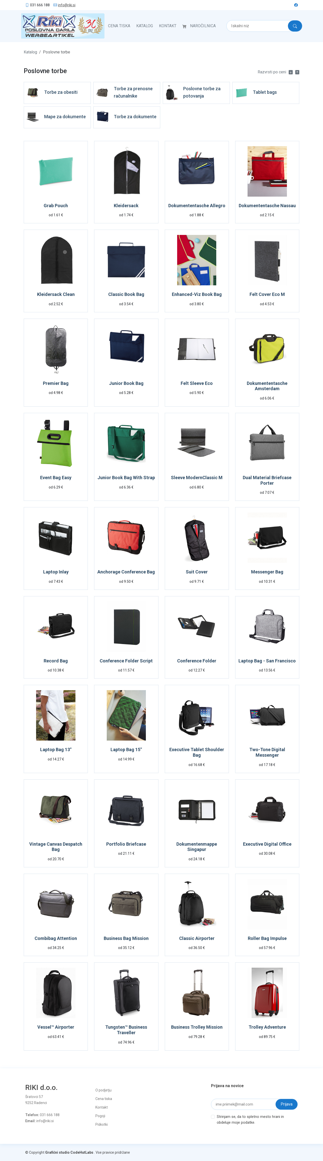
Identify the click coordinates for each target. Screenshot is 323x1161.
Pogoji (100, 1115)
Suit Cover (197, 571)
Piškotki (101, 1124)
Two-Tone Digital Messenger (267, 752)
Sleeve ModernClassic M (197, 477)
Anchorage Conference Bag (126, 571)
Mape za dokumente (65, 116)
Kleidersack (126, 205)
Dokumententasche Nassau (267, 205)
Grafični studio (57, 1152)
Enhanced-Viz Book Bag (197, 294)
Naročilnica (203, 25)
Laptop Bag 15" (126, 749)
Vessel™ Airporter (55, 1027)
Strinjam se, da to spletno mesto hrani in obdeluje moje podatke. (250, 1119)
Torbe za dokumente (135, 116)
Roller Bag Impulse (267, 938)
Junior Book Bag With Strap (126, 477)
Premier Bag (56, 383)
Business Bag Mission (126, 938)
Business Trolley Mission (197, 1027)
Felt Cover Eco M (267, 294)
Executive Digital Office (267, 843)
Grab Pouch (56, 205)
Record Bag (56, 660)
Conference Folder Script (126, 660)
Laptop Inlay (56, 571)
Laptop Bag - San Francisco (267, 660)
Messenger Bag (267, 571)
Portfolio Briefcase (126, 843)
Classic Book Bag (126, 294)
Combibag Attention (56, 938)
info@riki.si (66, 5)
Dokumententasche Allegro (196, 205)
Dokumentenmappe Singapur (196, 846)
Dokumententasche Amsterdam (267, 385)
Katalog (144, 25)
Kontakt (167, 25)
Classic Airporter (196, 938)
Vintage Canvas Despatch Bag (55, 846)
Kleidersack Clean (56, 294)
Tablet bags (265, 92)
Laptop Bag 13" (55, 749)
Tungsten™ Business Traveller (126, 1029)
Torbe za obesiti (60, 92)
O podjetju (103, 1090)
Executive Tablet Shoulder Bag (196, 752)
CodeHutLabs (81, 1152)
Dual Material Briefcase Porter (267, 480)
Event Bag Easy (55, 477)
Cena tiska (119, 25)
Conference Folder (196, 660)
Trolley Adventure (267, 1027)
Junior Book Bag (126, 383)
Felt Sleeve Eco (197, 383)
